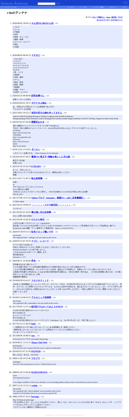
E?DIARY (36, 166)
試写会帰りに (38, 95)
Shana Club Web (39, 342)
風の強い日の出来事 (41, 212)
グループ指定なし (98, 17)
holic (33, 324)
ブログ (120, 17)
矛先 (33, 261)
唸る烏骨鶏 (37, 178)
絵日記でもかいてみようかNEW (47, 306)
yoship (34, 385)
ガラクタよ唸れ (39, 103)
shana (108, 17)
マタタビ (35, 55)
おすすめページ (117, 20)
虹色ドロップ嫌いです (42, 232)
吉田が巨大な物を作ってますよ (46, 113)
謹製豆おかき (38, 122)
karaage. (35, 396)
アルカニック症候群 (41, 297)
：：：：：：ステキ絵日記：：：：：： (51, 205)
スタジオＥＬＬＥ (40, 280)
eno (33, 335)
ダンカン (35, 149)
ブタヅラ (35, 358)
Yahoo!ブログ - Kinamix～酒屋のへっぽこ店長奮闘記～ (58, 198)
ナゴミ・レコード (40, 241)
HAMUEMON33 (39, 372)
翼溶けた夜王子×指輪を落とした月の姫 (50, 157)
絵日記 (114, 17)
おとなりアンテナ (103, 20)
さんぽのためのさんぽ (42, 23)
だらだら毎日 (38, 219)
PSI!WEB (36, 351)
